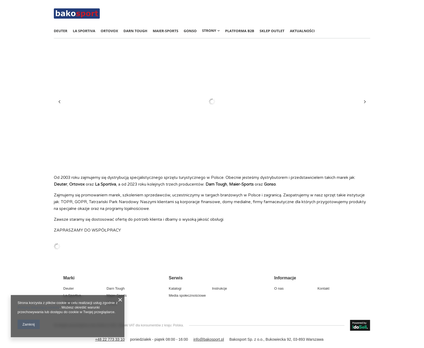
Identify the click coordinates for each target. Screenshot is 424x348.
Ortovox (109, 30)
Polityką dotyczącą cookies (38, 307)
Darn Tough (135, 30)
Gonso (190, 30)
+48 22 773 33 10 (110, 339)
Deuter (60, 30)
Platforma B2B (239, 30)
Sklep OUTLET (272, 30)
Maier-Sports (165, 30)
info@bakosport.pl (208, 339)
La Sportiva (84, 30)
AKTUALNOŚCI (302, 30)
